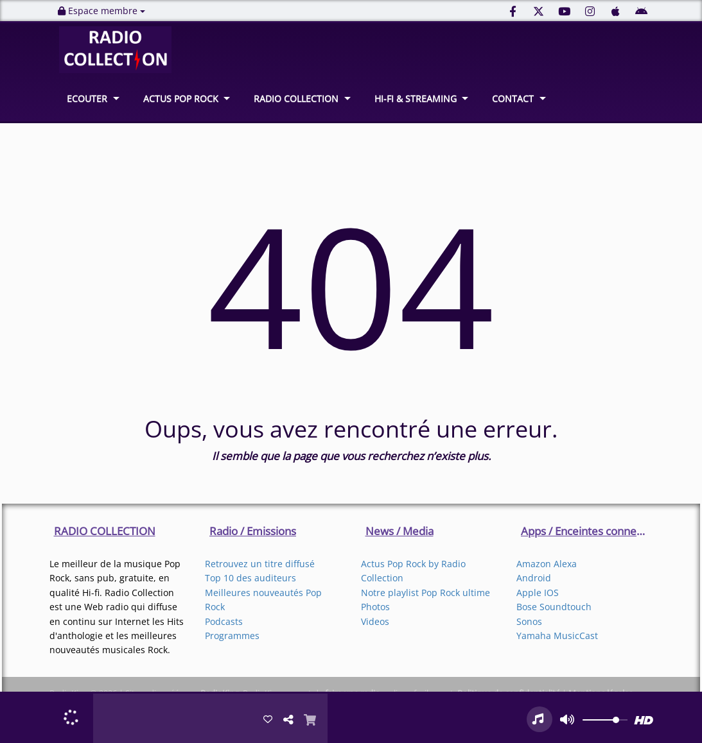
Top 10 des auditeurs (250, 578)
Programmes (232, 635)
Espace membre (101, 10)
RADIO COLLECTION (296, 98)
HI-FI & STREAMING (415, 98)
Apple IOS (537, 592)
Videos (375, 621)
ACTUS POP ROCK (180, 98)
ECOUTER (87, 98)
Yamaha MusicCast (557, 635)
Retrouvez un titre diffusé (260, 564)
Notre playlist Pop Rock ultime (425, 592)
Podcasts (224, 621)
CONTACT (513, 98)
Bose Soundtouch (554, 607)
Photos (375, 607)
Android (533, 578)
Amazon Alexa (546, 564)
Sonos (529, 621)
